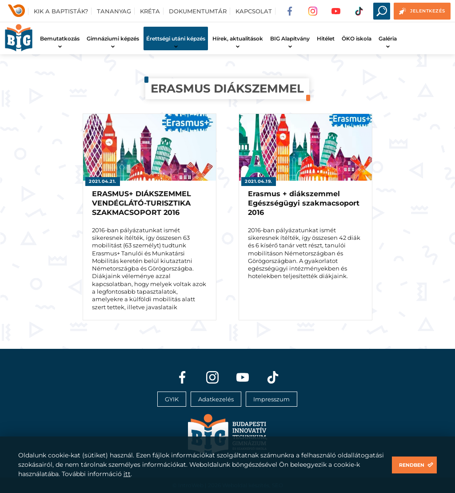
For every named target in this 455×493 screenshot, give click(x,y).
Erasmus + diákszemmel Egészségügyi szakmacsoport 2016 (303, 203)
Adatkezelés (216, 399)
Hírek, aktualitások (237, 38)
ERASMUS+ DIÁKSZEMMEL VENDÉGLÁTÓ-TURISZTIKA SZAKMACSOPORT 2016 (141, 203)
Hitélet (326, 38)
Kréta (150, 11)
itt (127, 474)
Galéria (388, 38)
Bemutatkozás (60, 38)
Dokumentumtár (198, 11)
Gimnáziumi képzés (113, 38)
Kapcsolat (253, 11)
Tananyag (114, 11)
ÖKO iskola (356, 38)
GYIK (172, 399)
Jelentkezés (427, 11)
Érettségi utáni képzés (175, 38)
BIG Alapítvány (290, 38)
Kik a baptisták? (61, 11)
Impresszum (271, 399)
